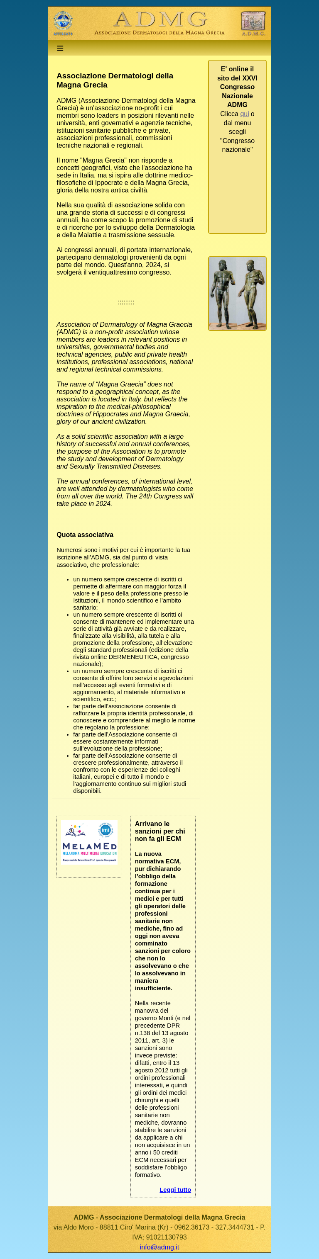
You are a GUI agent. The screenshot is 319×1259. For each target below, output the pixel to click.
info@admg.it (159, 1247)
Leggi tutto (175, 1189)
